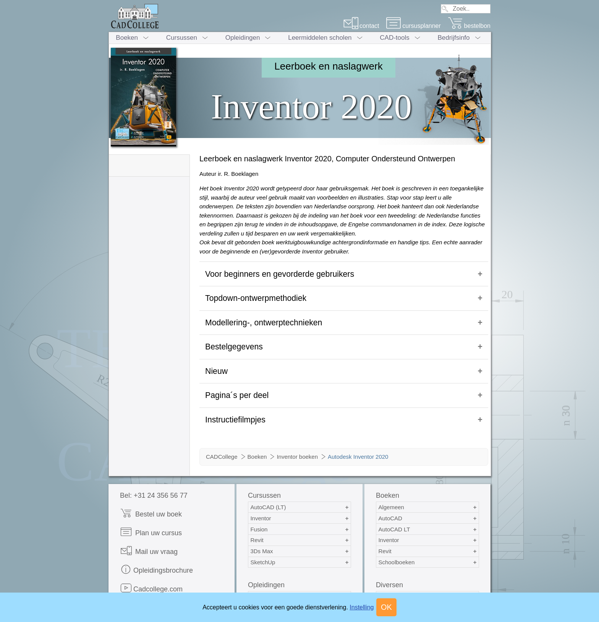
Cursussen (181, 37)
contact (361, 26)
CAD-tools (394, 37)
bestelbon (469, 26)
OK (386, 607)
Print (133, 583)
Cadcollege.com (151, 564)
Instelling (362, 607)
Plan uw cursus (151, 508)
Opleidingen (242, 37)
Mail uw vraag (149, 527)
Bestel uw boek (151, 489)
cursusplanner (413, 26)
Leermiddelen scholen (319, 37)
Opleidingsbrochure (156, 546)
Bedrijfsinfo (453, 37)
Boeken (127, 37)
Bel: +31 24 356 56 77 (154, 472)
